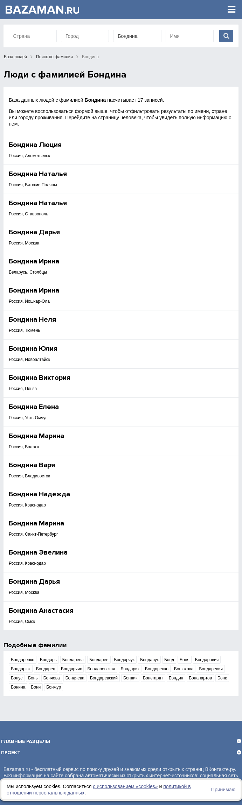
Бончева (51, 678)
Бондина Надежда (39, 494)
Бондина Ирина (34, 261)
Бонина (18, 687)
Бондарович (207, 659)
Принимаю (223, 789)
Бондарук (149, 659)
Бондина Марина (36, 436)
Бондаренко (22, 659)
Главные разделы (25, 741)
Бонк (222, 678)
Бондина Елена (34, 407)
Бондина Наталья (38, 174)
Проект (10, 753)
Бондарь (48, 659)
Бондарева (73, 659)
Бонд (169, 659)
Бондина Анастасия (41, 610)
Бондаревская (101, 668)
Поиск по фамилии (54, 56)
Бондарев (99, 659)
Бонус (16, 678)
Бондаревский (104, 678)
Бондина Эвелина (38, 552)
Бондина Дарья (34, 232)
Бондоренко (156, 668)
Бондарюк (20, 668)
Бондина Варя (32, 465)
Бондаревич (211, 668)
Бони (36, 687)
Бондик (130, 678)
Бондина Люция (35, 145)
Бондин (176, 678)
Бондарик (130, 668)
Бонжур (53, 687)
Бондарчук (124, 659)
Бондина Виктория (39, 378)
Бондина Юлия (33, 348)
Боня (184, 659)
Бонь (32, 678)
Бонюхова (184, 668)
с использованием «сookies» (125, 786)
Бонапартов (200, 678)
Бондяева (74, 678)
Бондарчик (71, 668)
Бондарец (45, 668)
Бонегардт (153, 678)
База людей (15, 56)
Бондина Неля (32, 319)
